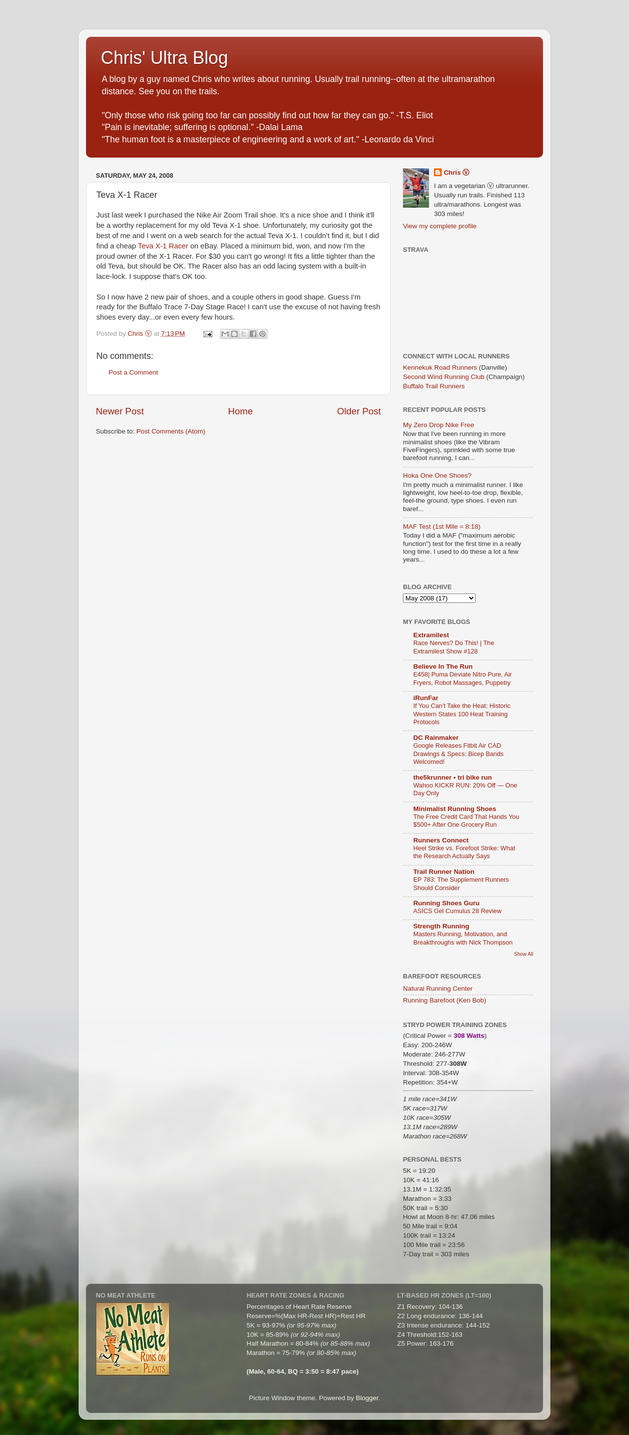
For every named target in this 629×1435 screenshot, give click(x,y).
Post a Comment (133, 372)
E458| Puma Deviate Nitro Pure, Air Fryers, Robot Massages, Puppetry (462, 678)
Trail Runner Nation (444, 871)
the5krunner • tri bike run (452, 777)
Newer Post (120, 411)
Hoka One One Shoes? (437, 475)
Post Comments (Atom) (171, 431)
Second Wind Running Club (444, 376)
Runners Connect (441, 840)
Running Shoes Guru (446, 903)
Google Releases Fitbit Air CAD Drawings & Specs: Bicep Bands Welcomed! (458, 753)
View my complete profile (440, 226)
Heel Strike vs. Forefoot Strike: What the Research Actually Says (464, 852)
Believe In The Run (443, 666)
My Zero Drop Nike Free (438, 425)
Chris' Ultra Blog (164, 58)
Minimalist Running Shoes (454, 808)
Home (240, 411)
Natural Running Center (438, 988)
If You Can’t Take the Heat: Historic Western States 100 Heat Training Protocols (462, 714)
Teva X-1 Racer (163, 246)
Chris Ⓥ (456, 172)
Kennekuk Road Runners (440, 367)
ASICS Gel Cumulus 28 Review (457, 911)
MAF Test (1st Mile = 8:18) (442, 526)
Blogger (367, 1398)
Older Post (359, 411)
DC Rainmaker (435, 737)
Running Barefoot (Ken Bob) (444, 1000)
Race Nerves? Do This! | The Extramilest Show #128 (453, 647)
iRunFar (425, 698)
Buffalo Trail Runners (434, 386)
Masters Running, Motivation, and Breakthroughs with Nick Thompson (463, 938)
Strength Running (441, 926)
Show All (523, 954)
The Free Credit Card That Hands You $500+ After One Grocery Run (466, 821)
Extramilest (431, 635)
